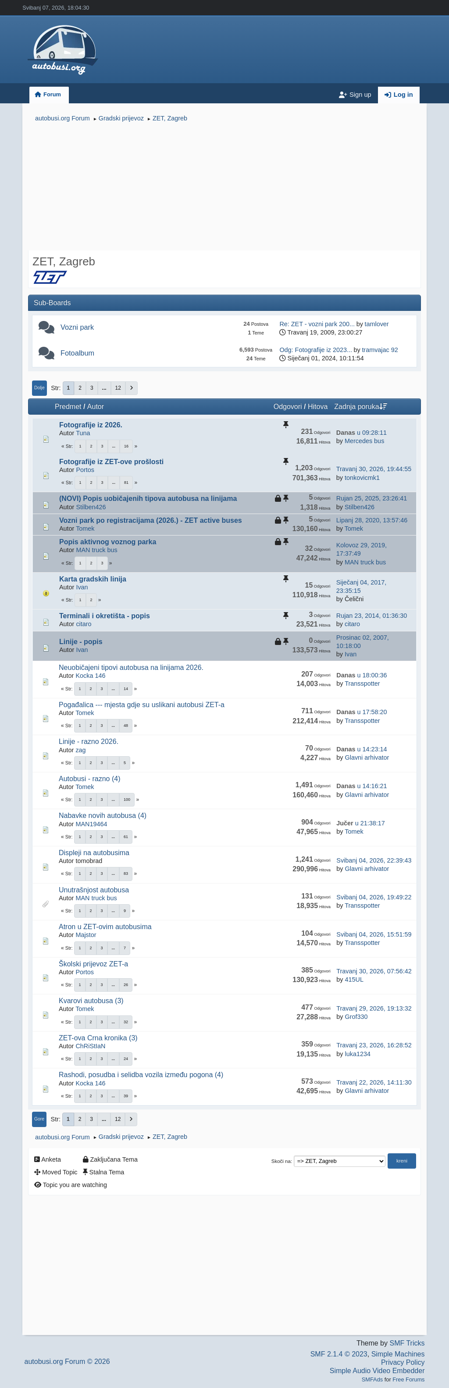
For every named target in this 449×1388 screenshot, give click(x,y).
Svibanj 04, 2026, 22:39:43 (373, 860)
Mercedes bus (364, 440)
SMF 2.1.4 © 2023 (338, 1354)
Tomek (85, 528)
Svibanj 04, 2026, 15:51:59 (373, 934)
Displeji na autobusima (94, 852)
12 (118, 388)
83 (126, 873)
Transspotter (362, 683)
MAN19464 (91, 824)
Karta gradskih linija (92, 579)
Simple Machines (398, 1354)
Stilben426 (91, 507)
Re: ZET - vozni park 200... (317, 324)
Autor (95, 406)
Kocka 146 (90, 675)
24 (126, 1059)
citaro (83, 623)
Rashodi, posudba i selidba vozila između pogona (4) (141, 1074)
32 (126, 1022)
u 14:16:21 (361, 785)
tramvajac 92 (380, 349)
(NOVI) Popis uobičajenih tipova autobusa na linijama (148, 498)
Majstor (85, 934)
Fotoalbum (77, 353)
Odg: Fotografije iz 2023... (315, 349)
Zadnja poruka (360, 406)
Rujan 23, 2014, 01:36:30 (371, 615)
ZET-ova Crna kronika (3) (98, 1038)
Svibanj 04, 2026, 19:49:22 (373, 897)
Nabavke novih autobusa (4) (102, 815)
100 (127, 799)
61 (126, 837)
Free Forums (408, 1379)
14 (126, 689)
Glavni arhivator (367, 757)
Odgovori (288, 406)
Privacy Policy (403, 1362)
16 (126, 446)
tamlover (376, 324)
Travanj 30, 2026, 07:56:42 (373, 971)
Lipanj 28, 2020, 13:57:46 (371, 520)
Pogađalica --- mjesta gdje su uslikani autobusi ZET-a (141, 704)
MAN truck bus (96, 549)
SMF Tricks (406, 1343)
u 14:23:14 (361, 749)
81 (126, 482)
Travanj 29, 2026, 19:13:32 (373, 1008)
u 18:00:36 (361, 675)
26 (126, 985)
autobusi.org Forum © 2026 (67, 1361)
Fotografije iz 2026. (90, 425)
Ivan (82, 587)
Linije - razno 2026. (88, 741)
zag (80, 750)
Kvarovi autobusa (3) (91, 1000)
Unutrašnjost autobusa (94, 890)
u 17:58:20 (361, 711)
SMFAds (372, 1379)
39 (126, 1096)
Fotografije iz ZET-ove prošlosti (111, 461)
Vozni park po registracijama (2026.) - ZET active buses (150, 520)
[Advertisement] (224, 187)
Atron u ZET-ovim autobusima (105, 926)
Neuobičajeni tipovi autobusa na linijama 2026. (131, 667)
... (104, 388)
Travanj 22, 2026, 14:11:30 (373, 1082)
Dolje (39, 387)
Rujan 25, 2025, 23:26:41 (371, 498)
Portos (85, 469)
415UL (354, 979)
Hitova (318, 406)
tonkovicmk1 (362, 477)
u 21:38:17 (360, 823)
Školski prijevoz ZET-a (93, 964)
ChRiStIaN (90, 1046)
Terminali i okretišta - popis (104, 616)
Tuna (83, 433)
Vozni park (77, 327)
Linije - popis (81, 641)
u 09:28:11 (361, 432)
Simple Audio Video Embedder (377, 1370)
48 (126, 725)
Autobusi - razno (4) (90, 778)
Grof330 (356, 1016)
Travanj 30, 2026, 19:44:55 (373, 468)
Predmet (68, 406)
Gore (39, 1119)
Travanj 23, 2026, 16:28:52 (373, 1045)
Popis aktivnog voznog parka (107, 542)
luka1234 (357, 1053)
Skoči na (281, 1161)
